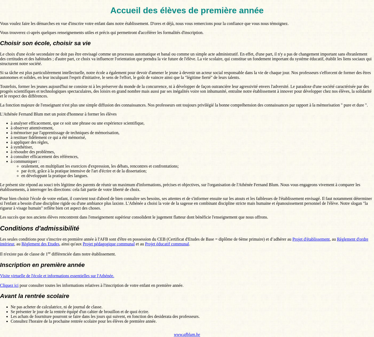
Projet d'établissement (311, 239)
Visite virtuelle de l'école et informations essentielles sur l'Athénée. (57, 276)
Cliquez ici (9, 285)
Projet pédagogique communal (109, 244)
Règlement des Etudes (40, 244)
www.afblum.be (187, 334)
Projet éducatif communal (167, 244)
